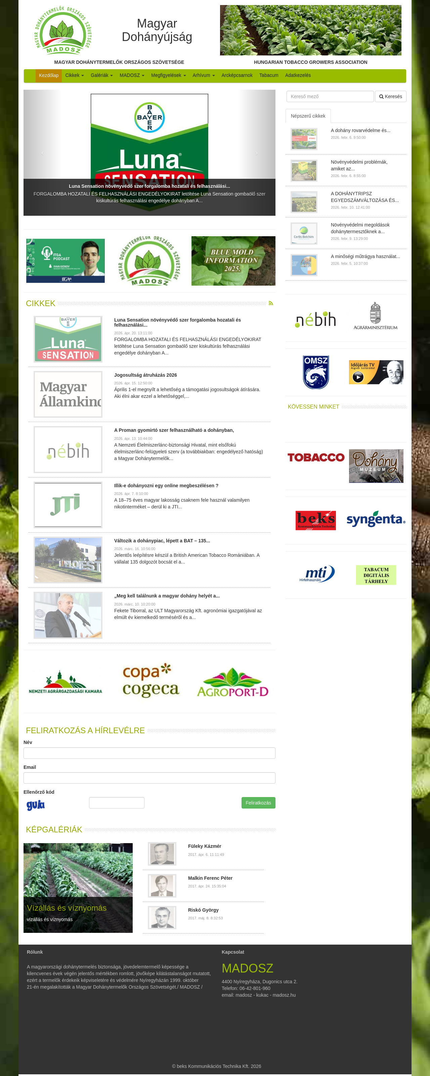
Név (28, 742)
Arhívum (204, 75)
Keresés (390, 96)
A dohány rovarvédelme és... (360, 130)
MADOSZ (132, 75)
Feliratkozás (258, 802)
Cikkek (74, 75)
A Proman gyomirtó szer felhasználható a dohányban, (174, 430)
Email (30, 767)
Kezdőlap (48, 75)
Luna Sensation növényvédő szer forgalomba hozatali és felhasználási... (149, 186)
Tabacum (268, 75)
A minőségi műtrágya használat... (365, 256)
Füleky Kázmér (204, 846)
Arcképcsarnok (237, 75)
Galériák (102, 75)
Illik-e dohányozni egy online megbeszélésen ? (166, 485)
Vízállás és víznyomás (66, 907)
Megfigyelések (168, 75)
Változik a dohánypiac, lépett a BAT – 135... (162, 540)
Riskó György (203, 910)
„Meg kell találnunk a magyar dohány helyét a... (167, 595)
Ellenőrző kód (39, 792)
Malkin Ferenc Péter (210, 878)
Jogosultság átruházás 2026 (145, 375)
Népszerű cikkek (308, 116)
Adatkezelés (298, 75)
